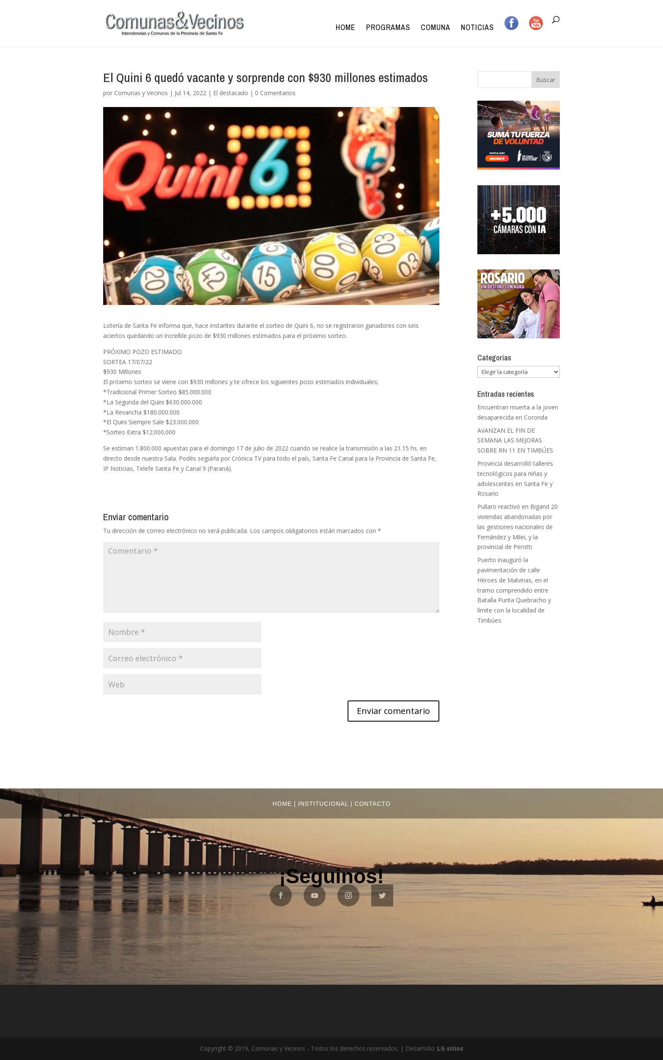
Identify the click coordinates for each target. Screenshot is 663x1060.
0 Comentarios (275, 93)
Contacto (372, 803)
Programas (388, 29)
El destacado (230, 93)
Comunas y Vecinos (141, 93)
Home (346, 29)
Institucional (323, 803)
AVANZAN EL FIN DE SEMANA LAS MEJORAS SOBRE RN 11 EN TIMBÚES (515, 440)
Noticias (477, 29)
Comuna (435, 29)
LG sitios (450, 1048)
